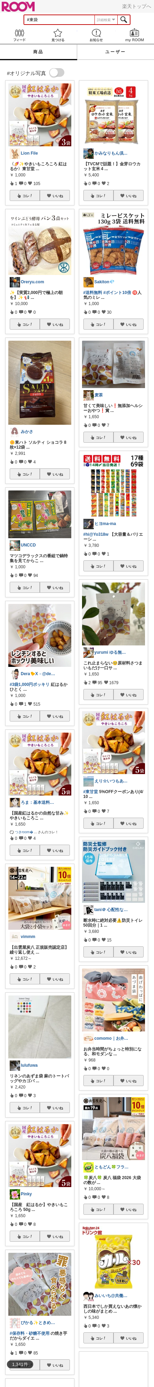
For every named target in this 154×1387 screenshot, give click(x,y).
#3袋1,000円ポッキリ (29, 684)
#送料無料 (92, 292)
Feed (19, 35)
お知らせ (96, 35)
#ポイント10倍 (117, 292)
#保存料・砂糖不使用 (29, 1333)
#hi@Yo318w (96, 534)
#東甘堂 (90, 791)
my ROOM (135, 35)
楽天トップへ (136, 6)
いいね (58, 196)
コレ (27, 196)
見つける (57, 35)
